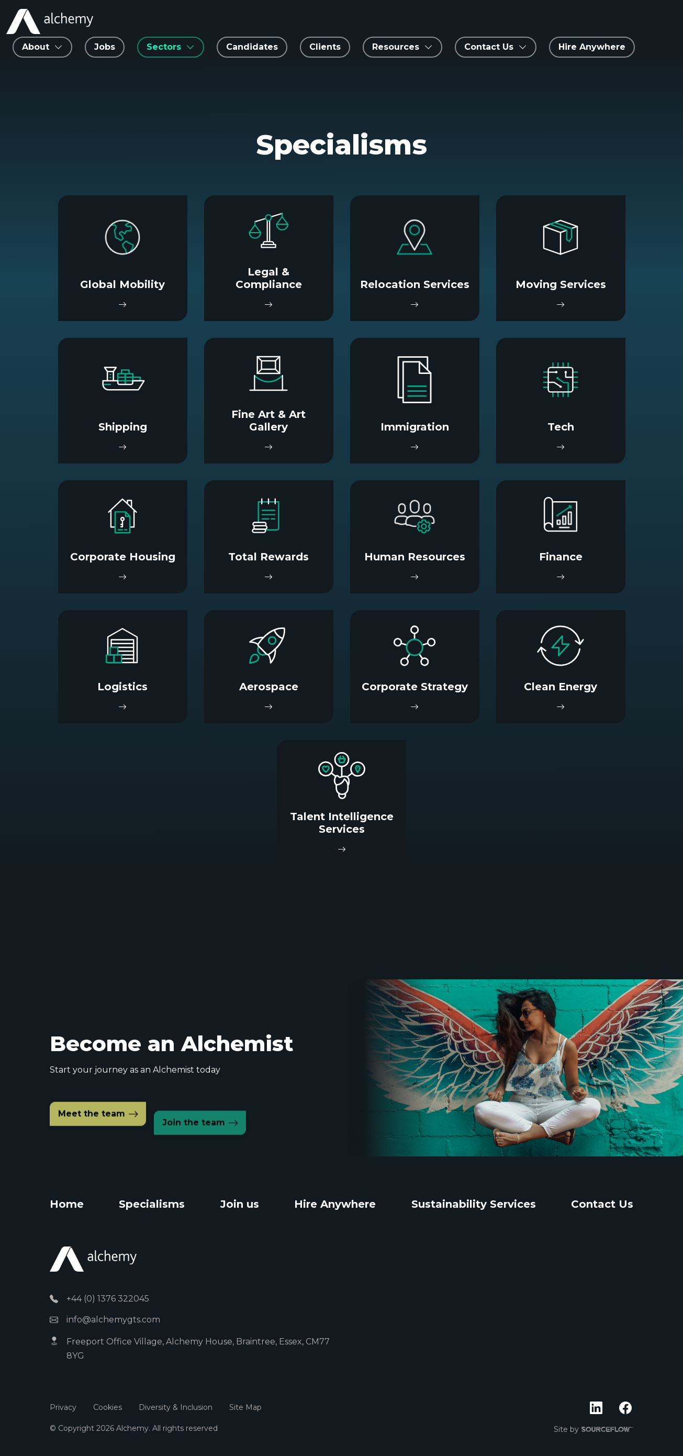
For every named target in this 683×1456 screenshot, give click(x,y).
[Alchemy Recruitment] (49, 21)
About (35, 47)
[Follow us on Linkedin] (596, 1408)
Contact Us (602, 1204)
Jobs (104, 47)
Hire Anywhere (591, 47)
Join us (239, 1204)
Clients (325, 47)
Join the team (193, 1148)
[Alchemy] (93, 1258)
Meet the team (91, 1140)
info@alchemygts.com (113, 1320)
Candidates (252, 47)
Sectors (164, 47)
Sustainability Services (473, 1204)
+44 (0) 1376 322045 (107, 1299)
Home (67, 1204)
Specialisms (152, 1204)
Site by (594, 1430)
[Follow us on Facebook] (625, 1408)
